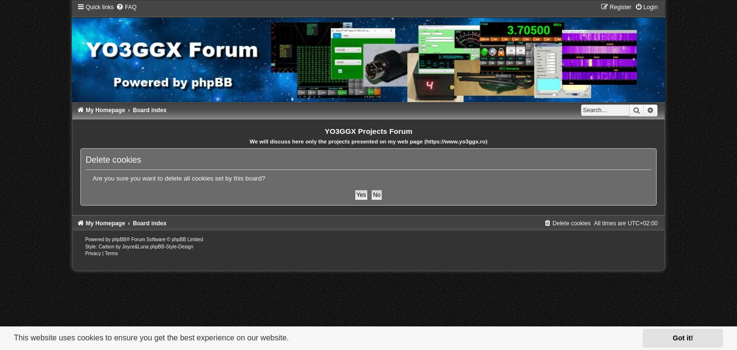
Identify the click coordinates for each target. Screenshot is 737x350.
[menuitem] (126, 7)
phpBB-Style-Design (171, 246)
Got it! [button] (683, 338)
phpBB (119, 239)
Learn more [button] (312, 338)
